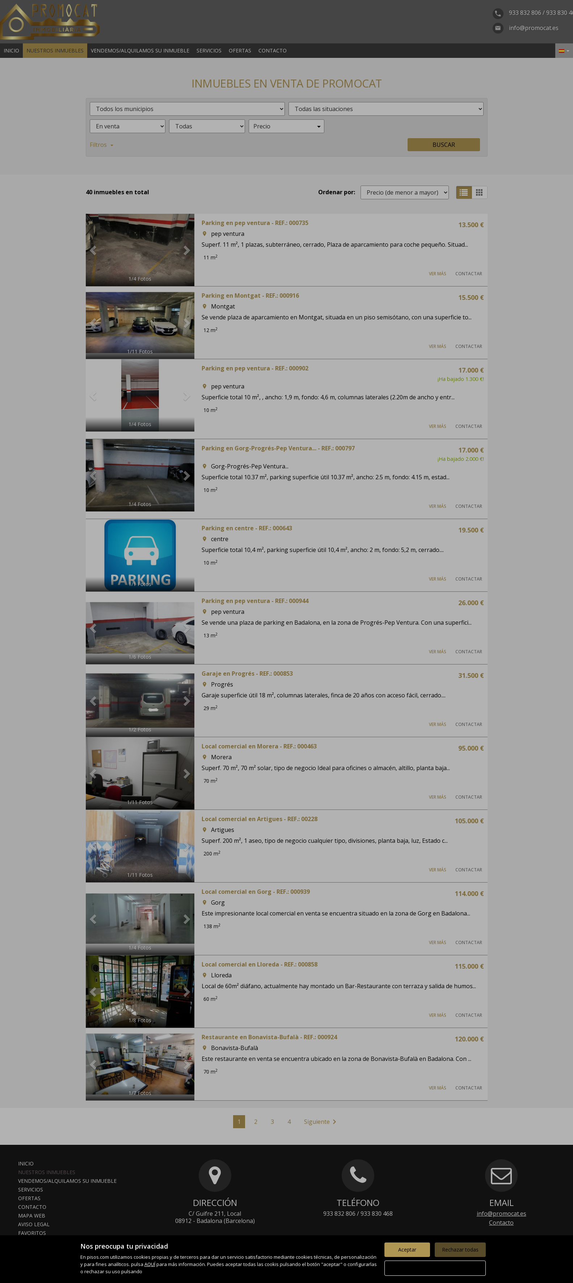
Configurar (435, 1268)
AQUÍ (149, 1264)
